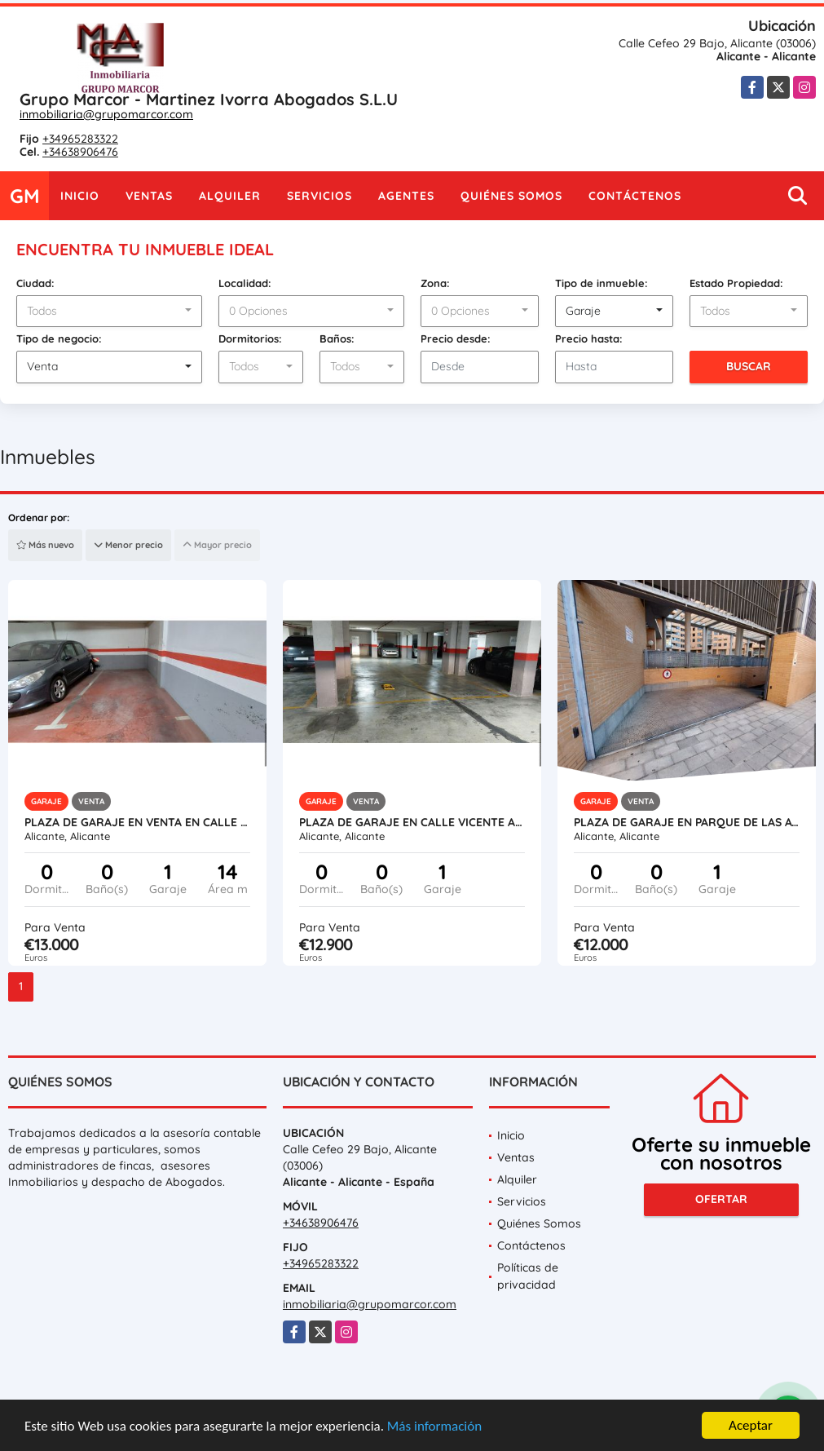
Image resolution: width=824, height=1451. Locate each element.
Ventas (149, 195)
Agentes (406, 195)
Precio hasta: (589, 338)
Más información (434, 1427)
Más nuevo (45, 545)
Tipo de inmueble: (601, 283)
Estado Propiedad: (736, 283)
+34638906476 (80, 151)
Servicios (319, 195)
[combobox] (109, 311)
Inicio (79, 195)
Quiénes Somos (511, 195)
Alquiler (230, 195)
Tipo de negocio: (59, 338)
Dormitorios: (250, 338)
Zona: (435, 283)
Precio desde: (456, 338)
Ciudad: (35, 283)
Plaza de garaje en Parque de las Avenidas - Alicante (687, 822)
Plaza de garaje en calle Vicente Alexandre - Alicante (412, 822)
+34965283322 (80, 138)
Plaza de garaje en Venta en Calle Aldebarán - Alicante (137, 822)
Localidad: (244, 283)
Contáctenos (634, 195)
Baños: (337, 338)
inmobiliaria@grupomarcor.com (106, 114)
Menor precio (128, 545)
